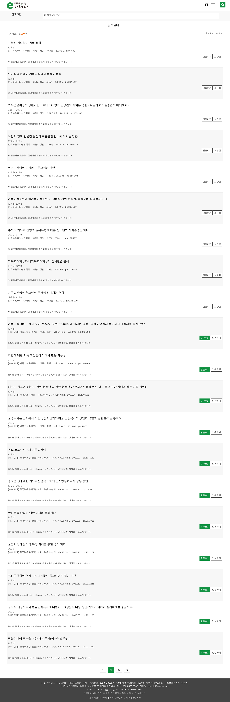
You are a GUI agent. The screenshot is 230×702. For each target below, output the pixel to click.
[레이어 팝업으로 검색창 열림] (222, 4)
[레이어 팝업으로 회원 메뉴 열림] (206, 4)
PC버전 (137, 697)
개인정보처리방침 (98, 697)
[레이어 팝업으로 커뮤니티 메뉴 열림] (212, 4)
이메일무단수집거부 (120, 697)
